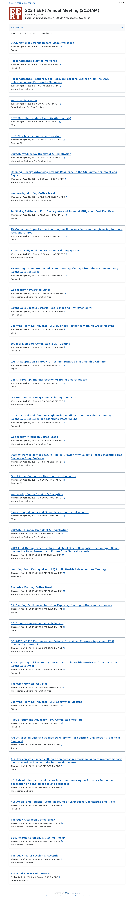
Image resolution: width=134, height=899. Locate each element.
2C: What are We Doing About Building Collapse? (43, 397)
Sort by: (34, 33)
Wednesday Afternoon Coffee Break (34, 437)
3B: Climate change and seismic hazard (37, 623)
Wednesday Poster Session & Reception (37, 494)
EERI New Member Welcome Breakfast (36, 136)
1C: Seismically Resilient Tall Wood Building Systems (45, 250)
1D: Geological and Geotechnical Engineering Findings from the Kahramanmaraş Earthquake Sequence (64, 270)
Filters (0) (17, 28)
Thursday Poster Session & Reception (35, 855)
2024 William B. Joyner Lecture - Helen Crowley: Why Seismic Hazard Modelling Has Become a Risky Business (66, 456)
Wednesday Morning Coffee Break (33, 193)
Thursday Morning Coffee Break (32, 587)
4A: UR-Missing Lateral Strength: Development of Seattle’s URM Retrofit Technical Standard (65, 739)
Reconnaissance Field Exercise (31, 873)
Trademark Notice (87, 896)
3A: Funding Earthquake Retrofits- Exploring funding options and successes (61, 605)
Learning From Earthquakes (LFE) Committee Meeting (46, 702)
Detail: (14, 33)
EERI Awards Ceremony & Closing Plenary (38, 837)
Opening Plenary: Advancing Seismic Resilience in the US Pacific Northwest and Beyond (64, 173)
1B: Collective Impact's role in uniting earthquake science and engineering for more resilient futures (66, 230)
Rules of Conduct (71, 896)
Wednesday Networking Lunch (31, 290)
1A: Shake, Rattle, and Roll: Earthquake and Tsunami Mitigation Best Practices (63, 211)
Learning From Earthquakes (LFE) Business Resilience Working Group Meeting (63, 325)
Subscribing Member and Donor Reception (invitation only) (50, 512)
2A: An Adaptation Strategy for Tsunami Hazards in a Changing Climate (58, 361)
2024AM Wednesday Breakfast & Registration (41, 154)
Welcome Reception (24, 100)
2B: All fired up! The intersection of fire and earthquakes (49, 379)
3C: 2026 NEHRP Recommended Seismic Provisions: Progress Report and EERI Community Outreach (62, 642)
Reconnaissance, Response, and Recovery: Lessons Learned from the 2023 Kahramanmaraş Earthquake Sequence (60, 80)
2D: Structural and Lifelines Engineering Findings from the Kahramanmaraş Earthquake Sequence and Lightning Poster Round (61, 417)
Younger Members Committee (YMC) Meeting (40, 343)
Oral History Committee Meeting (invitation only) (43, 476)
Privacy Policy (45, 896)
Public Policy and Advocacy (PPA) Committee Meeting (46, 719)
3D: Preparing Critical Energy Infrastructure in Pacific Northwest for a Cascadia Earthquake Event (64, 664)
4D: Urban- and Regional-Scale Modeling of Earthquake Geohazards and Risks (63, 801)
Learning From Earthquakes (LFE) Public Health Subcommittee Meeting (58, 569)
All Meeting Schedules (22, 3)
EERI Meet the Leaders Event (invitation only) (41, 118)
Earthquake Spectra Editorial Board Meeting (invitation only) (51, 308)
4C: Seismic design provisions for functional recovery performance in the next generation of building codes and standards (63, 782)
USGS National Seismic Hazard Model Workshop (42, 43)
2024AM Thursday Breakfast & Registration (39, 530)
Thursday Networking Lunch (29, 684)
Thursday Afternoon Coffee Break (33, 819)
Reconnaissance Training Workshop (34, 61)
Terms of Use (57, 896)
